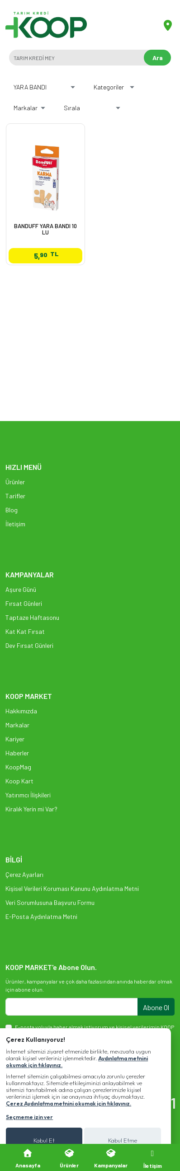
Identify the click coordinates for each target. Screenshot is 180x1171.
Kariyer (14, 739)
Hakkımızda (21, 711)
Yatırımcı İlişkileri (28, 795)
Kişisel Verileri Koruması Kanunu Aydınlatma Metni (72, 888)
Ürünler (15, 482)
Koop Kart (19, 781)
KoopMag (18, 767)
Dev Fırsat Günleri (29, 645)
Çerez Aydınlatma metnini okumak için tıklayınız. (68, 1103)
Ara (157, 57)
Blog (11, 510)
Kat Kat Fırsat (25, 631)
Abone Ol (156, 1007)
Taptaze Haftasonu (32, 617)
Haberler (17, 753)
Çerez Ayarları (24, 874)
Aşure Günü (20, 589)
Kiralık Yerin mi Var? (31, 809)
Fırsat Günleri (23, 603)
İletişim (15, 524)
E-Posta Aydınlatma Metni (41, 916)
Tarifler (15, 496)
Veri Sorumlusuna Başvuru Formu (50, 902)
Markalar (17, 725)
